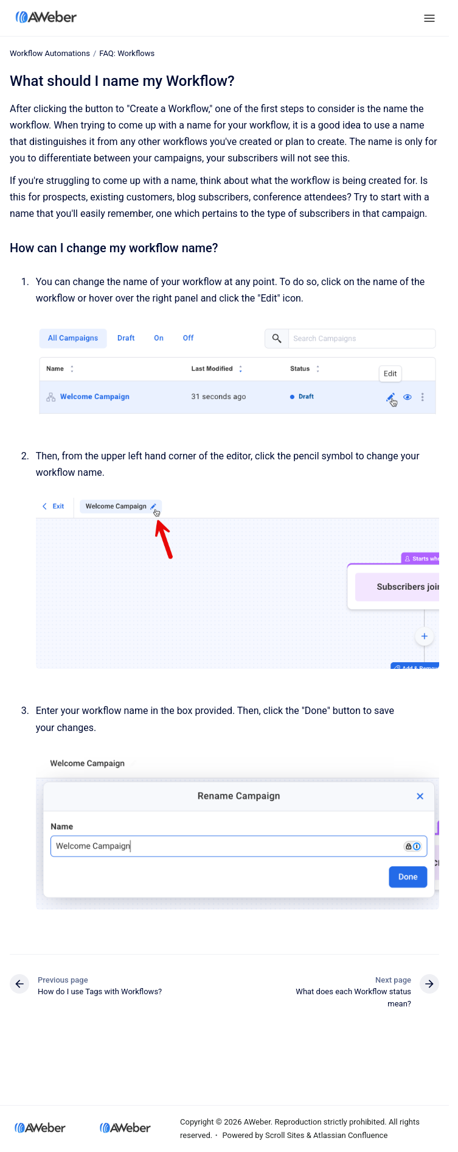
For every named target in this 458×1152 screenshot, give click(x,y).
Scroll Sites (285, 1135)
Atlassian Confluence (350, 1135)
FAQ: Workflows (126, 53)
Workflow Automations (50, 53)
